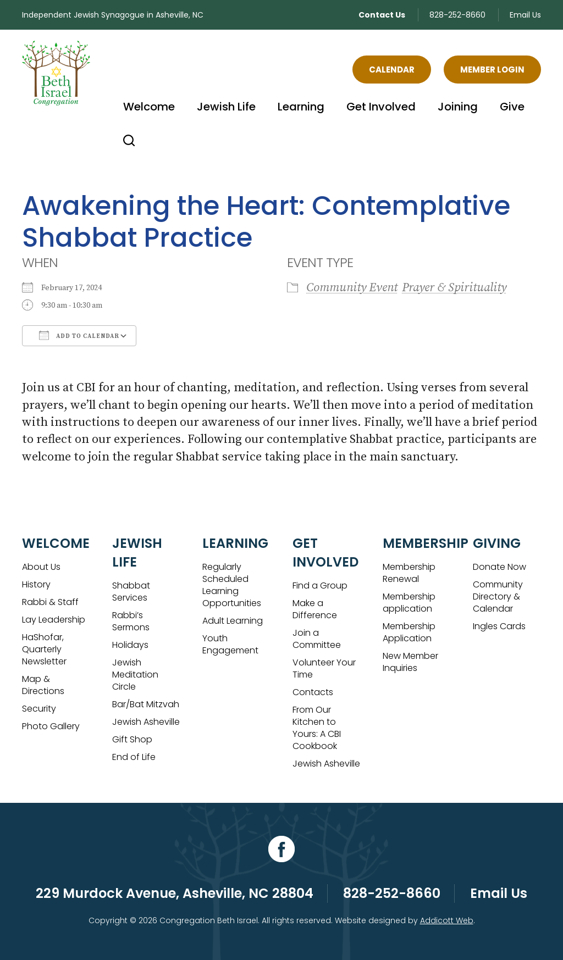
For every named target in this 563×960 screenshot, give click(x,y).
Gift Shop (132, 739)
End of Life (134, 757)
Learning (301, 106)
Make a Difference (314, 609)
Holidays (130, 645)
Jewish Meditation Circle (135, 674)
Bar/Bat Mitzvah (145, 704)
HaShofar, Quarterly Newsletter (44, 649)
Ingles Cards (499, 626)
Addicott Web (446, 920)
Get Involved (381, 106)
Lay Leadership (53, 619)
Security (39, 708)
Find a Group (319, 585)
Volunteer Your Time (324, 668)
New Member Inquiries (410, 662)
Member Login (492, 69)
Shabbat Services (131, 591)
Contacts (312, 692)
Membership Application (409, 632)
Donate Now (499, 567)
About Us (41, 567)
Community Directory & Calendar (498, 596)
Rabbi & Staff (50, 602)
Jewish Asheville (146, 721)
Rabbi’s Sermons (131, 621)
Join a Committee (316, 638)
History (36, 584)
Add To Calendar (79, 335)
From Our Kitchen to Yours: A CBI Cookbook (316, 727)
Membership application (409, 602)
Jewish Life (226, 106)
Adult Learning (232, 620)
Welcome (149, 106)
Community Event (352, 287)
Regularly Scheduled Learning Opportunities (231, 585)
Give (512, 106)
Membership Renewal (409, 573)
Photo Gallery (51, 726)
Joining (458, 106)
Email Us (525, 14)
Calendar (392, 69)
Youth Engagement (230, 644)
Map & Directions (43, 685)
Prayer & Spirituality (454, 287)
